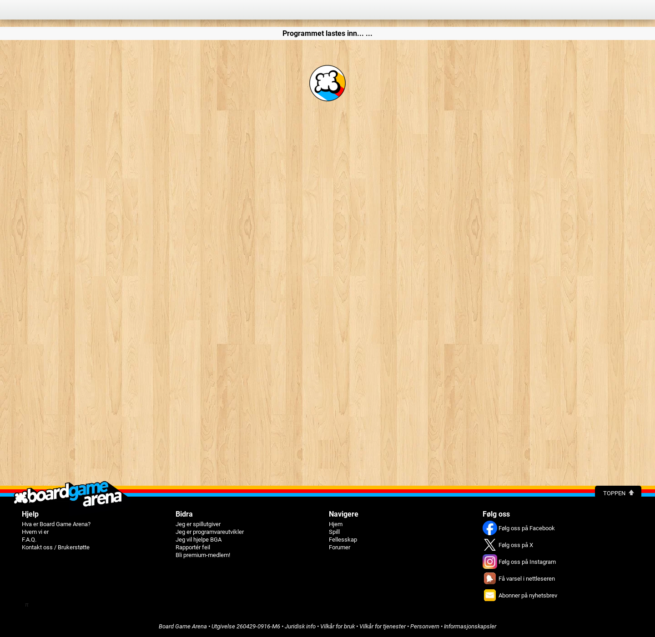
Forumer (339, 547)
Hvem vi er (35, 531)
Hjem (336, 524)
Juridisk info (300, 626)
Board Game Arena (183, 626)
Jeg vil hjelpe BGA (199, 539)
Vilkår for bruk (337, 626)
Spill (334, 531)
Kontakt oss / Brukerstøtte (56, 547)
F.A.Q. (29, 539)
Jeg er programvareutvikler (210, 531)
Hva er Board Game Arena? (56, 524)
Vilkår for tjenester (382, 626)
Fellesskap (343, 539)
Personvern (424, 626)
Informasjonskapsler (470, 626)
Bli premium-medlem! (203, 555)
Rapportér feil (193, 547)
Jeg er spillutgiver (198, 524)
